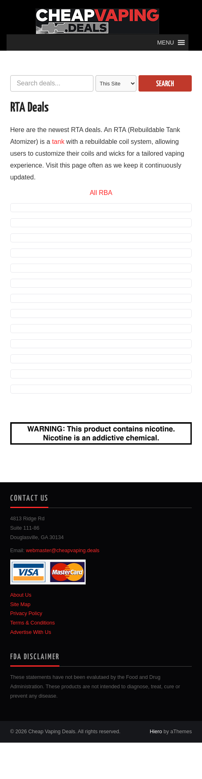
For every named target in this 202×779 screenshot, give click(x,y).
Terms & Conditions (32, 623)
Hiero (156, 731)
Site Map (20, 604)
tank (58, 141)
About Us (21, 595)
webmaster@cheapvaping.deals (62, 550)
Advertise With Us (30, 632)
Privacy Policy (26, 613)
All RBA (101, 192)
